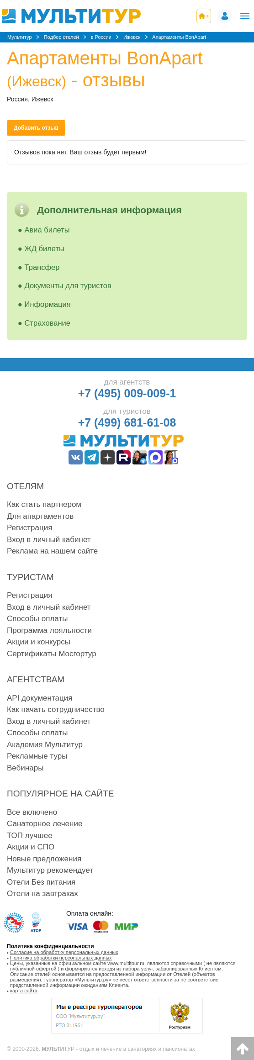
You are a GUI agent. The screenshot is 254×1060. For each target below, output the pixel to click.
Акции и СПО (30, 847)
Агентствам (35, 679)
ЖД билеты (44, 248)
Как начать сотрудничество (56, 709)
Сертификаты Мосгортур (51, 653)
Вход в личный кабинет (49, 539)
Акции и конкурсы (38, 642)
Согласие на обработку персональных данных (64, 952)
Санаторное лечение (44, 823)
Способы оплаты (37, 618)
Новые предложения (44, 858)
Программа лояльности (49, 630)
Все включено (32, 812)
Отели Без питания (41, 882)
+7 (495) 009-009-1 (127, 393)
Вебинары (25, 768)
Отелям (25, 486)
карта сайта (23, 990)
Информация (48, 304)
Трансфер (42, 267)
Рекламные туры (37, 756)
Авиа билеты (47, 230)
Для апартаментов (40, 516)
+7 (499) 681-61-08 (127, 422)
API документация (39, 698)
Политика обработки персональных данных (61, 957)
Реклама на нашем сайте (52, 551)
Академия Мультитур (45, 744)
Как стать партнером (44, 504)
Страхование (47, 323)
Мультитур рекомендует (50, 870)
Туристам (30, 577)
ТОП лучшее (30, 835)
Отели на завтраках (42, 893)
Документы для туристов (68, 285)
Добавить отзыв (36, 128)
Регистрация (29, 527)
